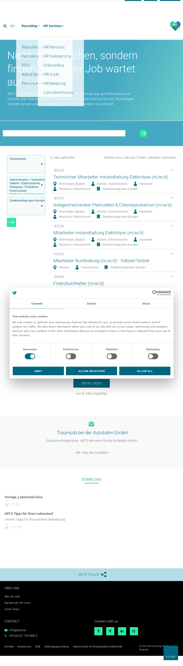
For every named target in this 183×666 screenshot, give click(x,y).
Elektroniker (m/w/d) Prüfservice (87, 388)
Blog (150, 4)
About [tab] (146, 303)
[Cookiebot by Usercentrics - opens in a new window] (155, 293)
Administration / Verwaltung (25, 187)
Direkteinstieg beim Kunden (25, 208)
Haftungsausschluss (49, 656)
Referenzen (170, 4)
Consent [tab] (36, 303)
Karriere (133, 4)
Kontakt (170, 656)
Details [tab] (91, 303)
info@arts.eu (17, 640)
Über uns (12, 598)
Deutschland (25, 166)
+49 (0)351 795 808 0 (23, 646)
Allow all (145, 370)
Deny (38, 370)
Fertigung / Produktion (25, 194)
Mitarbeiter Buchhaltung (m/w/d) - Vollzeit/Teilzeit (105, 280)
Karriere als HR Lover (18, 613)
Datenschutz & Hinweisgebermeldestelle (83, 656)
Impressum (21, 656)
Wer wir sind (13, 606)
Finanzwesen (25, 198)
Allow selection (91, 370)
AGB (33, 656)
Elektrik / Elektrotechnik (25, 191)
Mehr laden (91, 409)
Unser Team (12, 619)
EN (13, 19)
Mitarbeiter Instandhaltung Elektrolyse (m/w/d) (101, 252)
